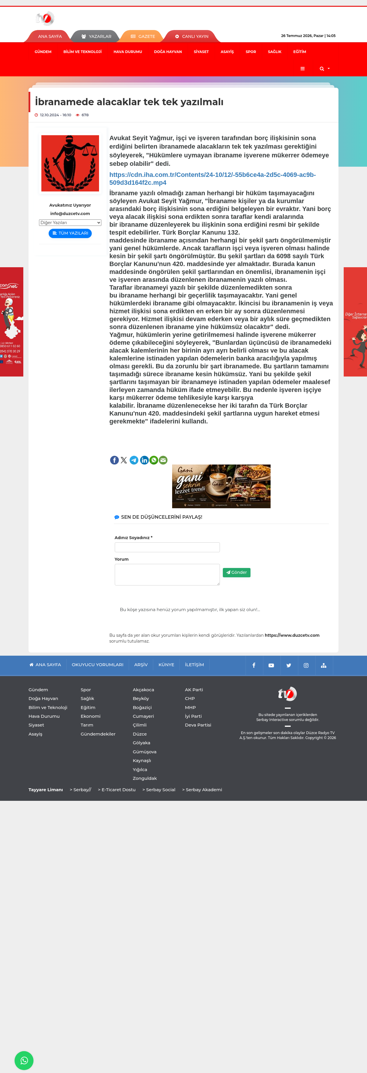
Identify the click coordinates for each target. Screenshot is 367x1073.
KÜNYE (166, 664)
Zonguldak (145, 778)
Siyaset (201, 52)
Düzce (140, 734)
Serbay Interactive (272, 719)
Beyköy (141, 698)
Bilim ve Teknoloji (82, 52)
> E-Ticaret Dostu (116, 789)
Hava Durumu (128, 52)
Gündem (43, 52)
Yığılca (140, 769)
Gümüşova (145, 751)
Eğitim (299, 52)
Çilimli (140, 725)
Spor (251, 52)
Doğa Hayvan (168, 52)
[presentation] (267, 552)
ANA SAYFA (50, 36)
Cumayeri (143, 716)
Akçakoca (143, 689)
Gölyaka (141, 742)
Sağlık (274, 52)
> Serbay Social (158, 789)
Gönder (236, 572)
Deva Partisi (198, 725)
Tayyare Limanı (46, 789)
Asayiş (227, 52)
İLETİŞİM (194, 664)
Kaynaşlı (142, 760)
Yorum (122, 559)
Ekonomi (90, 716)
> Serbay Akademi (202, 789)
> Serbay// (80, 789)
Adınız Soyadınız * (134, 537)
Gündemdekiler (98, 734)
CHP (190, 698)
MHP (190, 707)
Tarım (87, 725)
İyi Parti (193, 716)
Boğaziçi (142, 707)
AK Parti (194, 689)
